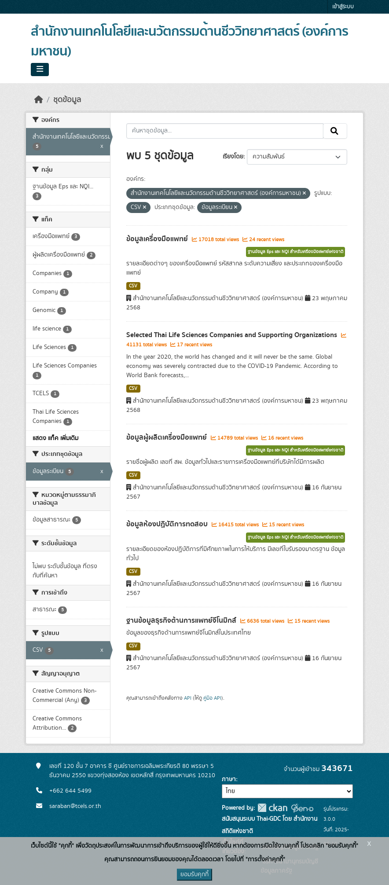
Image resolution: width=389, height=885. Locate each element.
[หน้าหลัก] (38, 100)
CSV (133, 286)
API (187, 698)
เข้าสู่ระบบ (343, 7)
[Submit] (335, 131)
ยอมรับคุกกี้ (194, 874)
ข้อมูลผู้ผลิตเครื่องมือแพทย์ (167, 437)
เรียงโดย (233, 156)
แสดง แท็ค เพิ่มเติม (55, 438)
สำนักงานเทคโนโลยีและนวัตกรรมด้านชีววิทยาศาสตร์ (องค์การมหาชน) (189, 41)
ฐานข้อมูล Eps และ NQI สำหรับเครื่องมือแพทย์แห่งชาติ (295, 252)
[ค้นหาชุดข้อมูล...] (225, 131)
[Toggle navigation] (40, 69)
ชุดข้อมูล (67, 100)
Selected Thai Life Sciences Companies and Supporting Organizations (232, 335)
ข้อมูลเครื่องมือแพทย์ (158, 239)
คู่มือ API (212, 698)
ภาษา (229, 779)
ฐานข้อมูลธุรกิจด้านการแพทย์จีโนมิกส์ (182, 620)
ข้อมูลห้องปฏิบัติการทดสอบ (167, 524)
